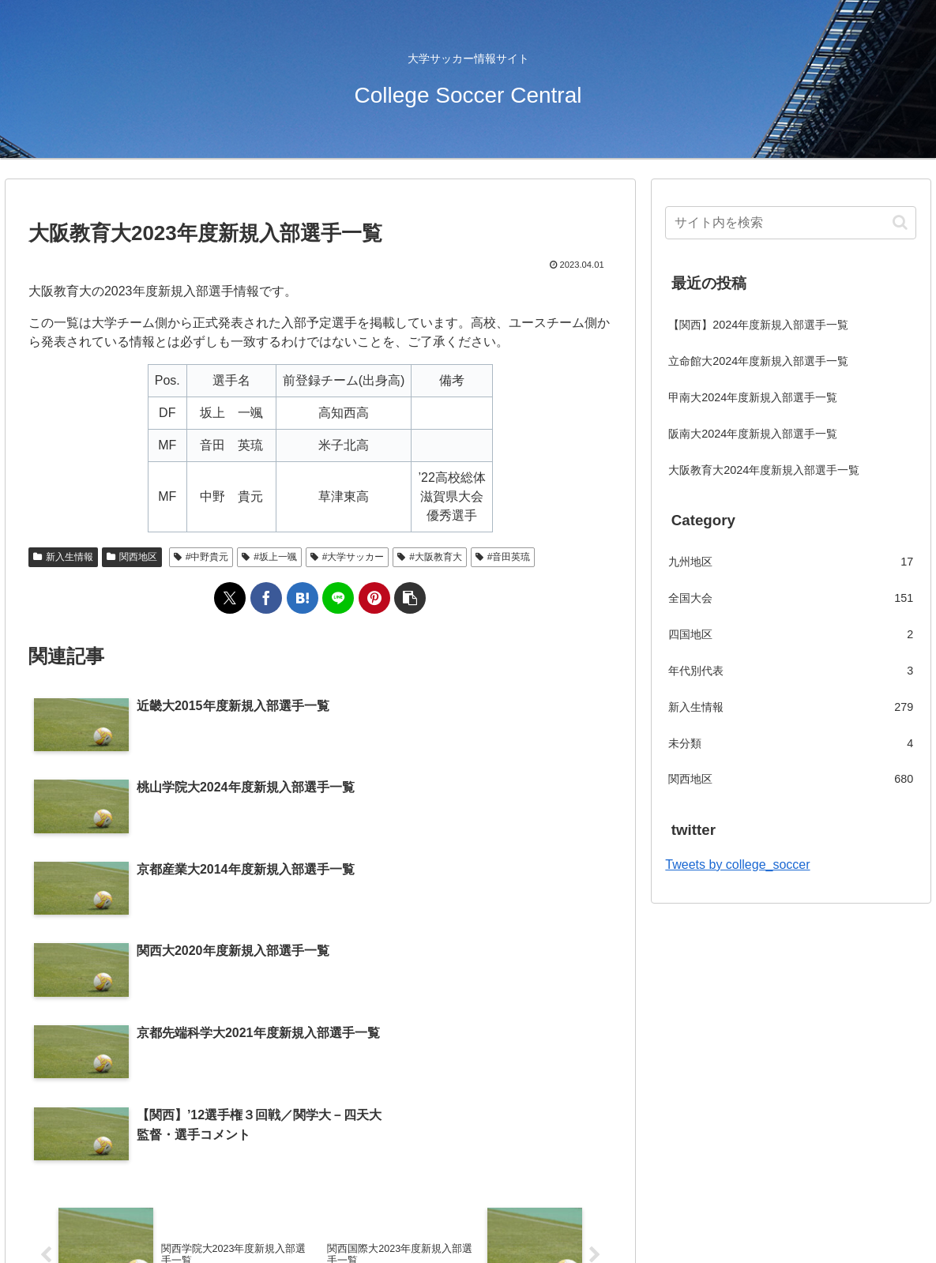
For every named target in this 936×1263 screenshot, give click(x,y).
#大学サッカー (347, 556)
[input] (790, 222)
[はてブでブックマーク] (302, 598)
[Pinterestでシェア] (374, 598)
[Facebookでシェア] (266, 598)
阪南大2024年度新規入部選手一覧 (752, 433)
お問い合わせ (498, 1214)
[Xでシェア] (230, 598)
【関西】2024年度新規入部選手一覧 (758, 324)
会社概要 (426, 1214)
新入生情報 (63, 556)
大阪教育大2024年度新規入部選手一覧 (763, 470)
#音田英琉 (503, 556)
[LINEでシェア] (338, 598)
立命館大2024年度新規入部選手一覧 (758, 361)
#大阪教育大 (429, 556)
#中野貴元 (201, 556)
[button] (410, 598)
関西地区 (132, 556)
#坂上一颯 (269, 556)
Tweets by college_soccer (737, 864)
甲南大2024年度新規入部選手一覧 (752, 397)
